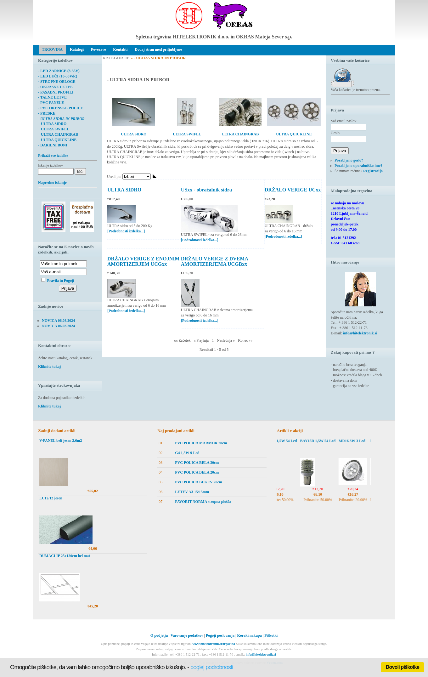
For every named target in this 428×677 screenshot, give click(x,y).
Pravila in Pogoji (60, 280)
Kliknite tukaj (49, 366)
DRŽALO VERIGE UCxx (293, 189)
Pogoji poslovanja (220, 635)
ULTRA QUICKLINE (57, 140)
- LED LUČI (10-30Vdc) (57, 76)
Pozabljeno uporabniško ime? (358, 165)
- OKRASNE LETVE (55, 87)
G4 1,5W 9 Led (187, 453)
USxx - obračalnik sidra (206, 189)
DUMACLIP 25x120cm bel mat (64, 556)
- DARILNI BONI (52, 145)
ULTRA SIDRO (124, 189)
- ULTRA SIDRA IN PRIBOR (61, 119)
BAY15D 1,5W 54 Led (288, 441)
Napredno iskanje (52, 182)
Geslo (335, 133)
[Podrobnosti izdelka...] (126, 231)
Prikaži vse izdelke (53, 155)
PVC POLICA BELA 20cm (197, 472)
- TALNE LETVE (52, 97)
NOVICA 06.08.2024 (58, 320)
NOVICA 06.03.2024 (58, 326)
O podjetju (159, 635)
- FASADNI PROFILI (55, 92)
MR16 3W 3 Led (361, 441)
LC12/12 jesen (50, 498)
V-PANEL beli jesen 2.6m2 (60, 440)
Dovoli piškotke (402, 667)
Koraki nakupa (249, 635)
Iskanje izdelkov (50, 165)
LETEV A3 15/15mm (192, 492)
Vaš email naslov (343, 121)
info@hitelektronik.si (360, 333)
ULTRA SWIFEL (53, 129)
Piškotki (271, 635)
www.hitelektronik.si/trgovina (213, 644)
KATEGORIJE (116, 57)
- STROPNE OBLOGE (57, 81)
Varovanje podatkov (187, 635)
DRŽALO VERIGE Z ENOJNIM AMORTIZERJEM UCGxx (143, 261)
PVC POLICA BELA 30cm (197, 462)
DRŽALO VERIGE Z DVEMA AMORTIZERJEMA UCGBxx (214, 261)
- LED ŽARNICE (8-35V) (59, 71)
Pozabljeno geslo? (349, 160)
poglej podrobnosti (211, 667)
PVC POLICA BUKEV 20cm (198, 482)
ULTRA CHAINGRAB (58, 134)
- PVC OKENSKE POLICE (60, 108)
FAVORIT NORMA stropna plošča (203, 501)
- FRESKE (46, 113)
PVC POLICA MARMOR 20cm (201, 443)
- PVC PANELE (51, 102)
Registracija (373, 171)
